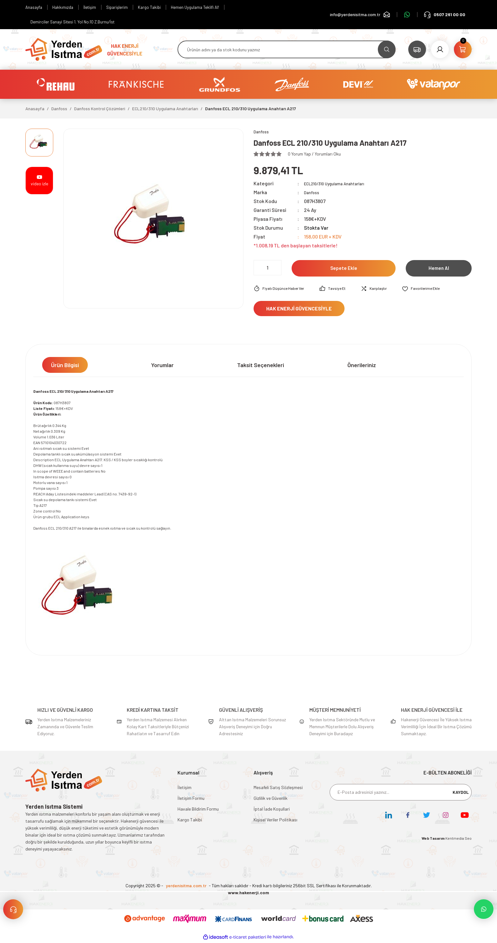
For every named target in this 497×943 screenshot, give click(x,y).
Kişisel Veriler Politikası (275, 821)
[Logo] (63, 49)
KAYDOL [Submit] (461, 793)
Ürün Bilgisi (65, 366)
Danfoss (313, 193)
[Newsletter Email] (401, 793)
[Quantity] (267, 268)
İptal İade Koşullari (272, 810)
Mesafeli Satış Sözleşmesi (278, 788)
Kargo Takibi (190, 821)
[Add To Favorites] (435, 289)
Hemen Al (439, 269)
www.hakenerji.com (248, 893)
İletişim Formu (191, 799)
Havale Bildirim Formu (198, 810)
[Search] (287, 49)
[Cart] (463, 49)
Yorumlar (162, 366)
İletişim (184, 788)
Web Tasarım (433, 839)
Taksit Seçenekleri (260, 366)
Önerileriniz (361, 366)
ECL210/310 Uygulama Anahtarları (342, 184)
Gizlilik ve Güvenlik (270, 799)
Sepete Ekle (343, 269)
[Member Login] (440, 49)
